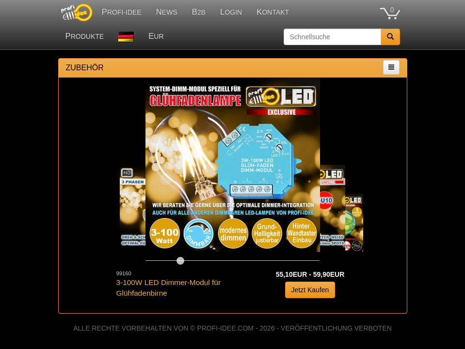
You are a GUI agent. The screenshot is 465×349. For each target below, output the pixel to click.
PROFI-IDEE (122, 11)
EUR (155, 36)
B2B (199, 11)
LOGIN (231, 11)
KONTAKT (273, 11)
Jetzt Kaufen (310, 290)
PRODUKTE (84, 36)
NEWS (166, 11)
